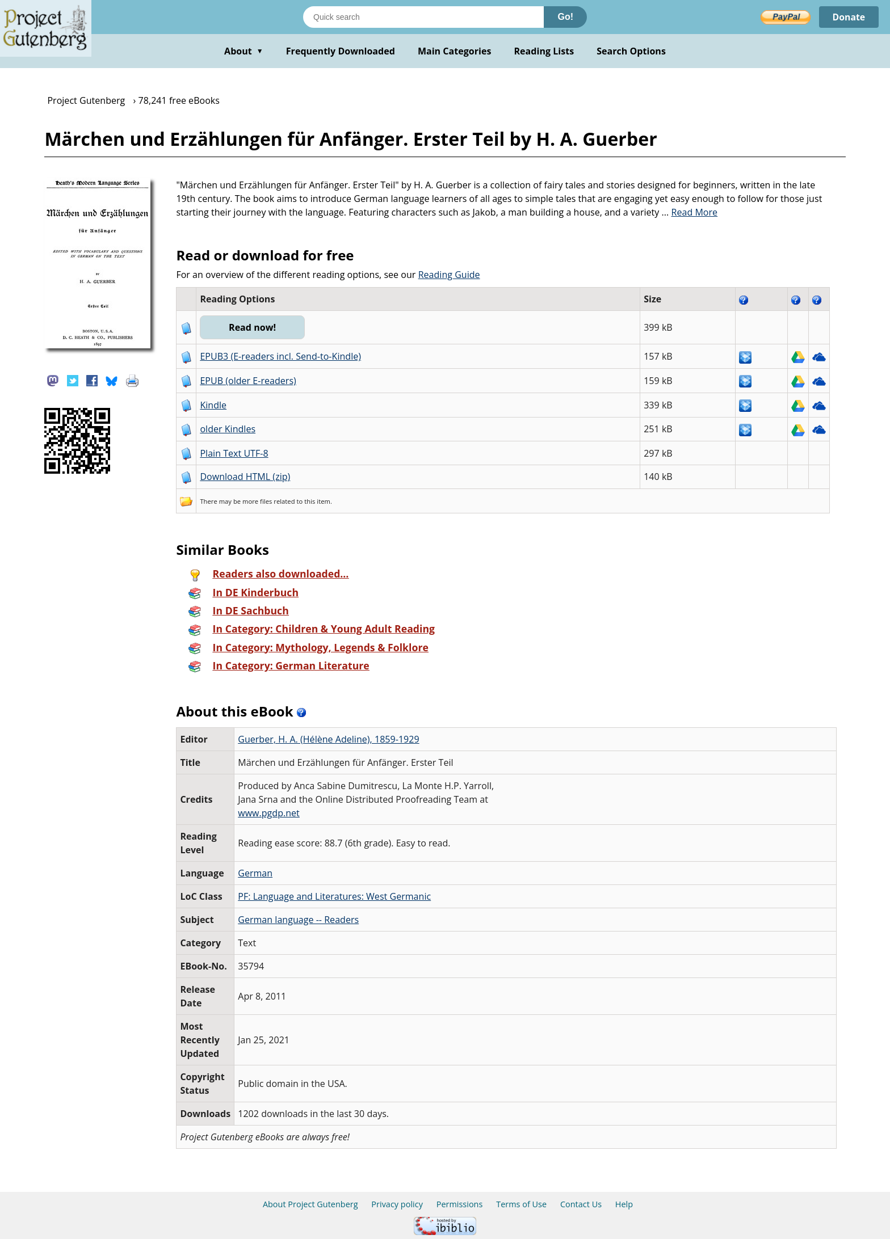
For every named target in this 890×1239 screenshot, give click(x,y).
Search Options (631, 51)
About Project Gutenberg (310, 1204)
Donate (848, 17)
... (690, 212)
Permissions (459, 1204)
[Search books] (423, 17)
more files (257, 501)
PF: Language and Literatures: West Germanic (334, 896)
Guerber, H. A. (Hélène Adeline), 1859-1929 (328, 739)
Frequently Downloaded (340, 51)
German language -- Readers (298, 919)
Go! (565, 17)
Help (624, 1204)
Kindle (213, 405)
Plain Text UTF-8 (234, 453)
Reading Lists (544, 51)
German (255, 873)
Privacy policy (397, 1204)
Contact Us (581, 1204)
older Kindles (227, 429)
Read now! (252, 327)
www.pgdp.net (269, 813)
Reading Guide (449, 274)
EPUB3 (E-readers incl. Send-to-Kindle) (280, 356)
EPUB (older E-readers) (248, 380)
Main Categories (455, 51)
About (243, 51)
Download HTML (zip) (245, 476)
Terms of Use (521, 1204)
